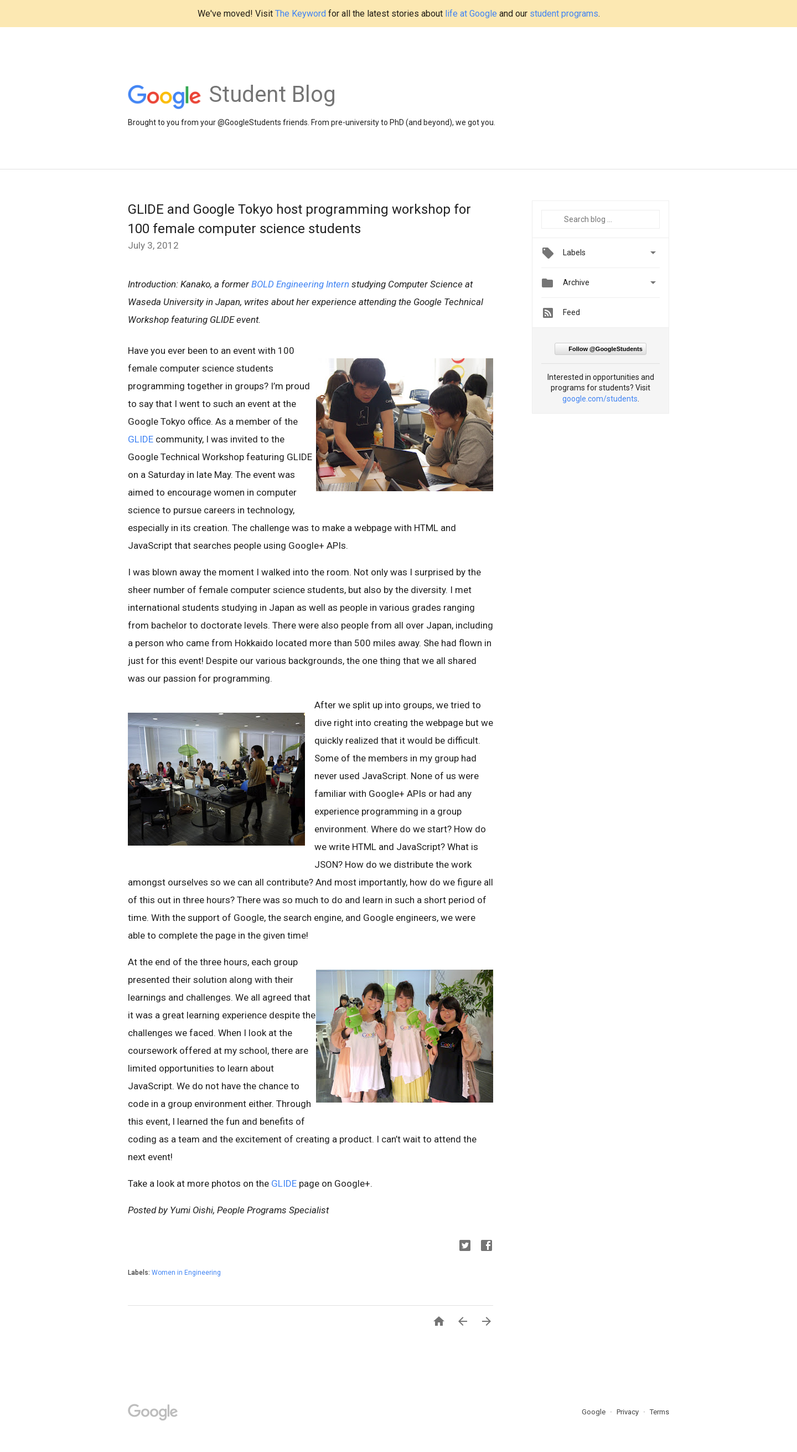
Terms (659, 1412)
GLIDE (140, 439)
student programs (564, 13)
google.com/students (600, 398)
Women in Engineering (186, 1272)
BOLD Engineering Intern (300, 284)
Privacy (628, 1412)
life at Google (471, 13)
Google (594, 1412)
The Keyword (300, 13)
